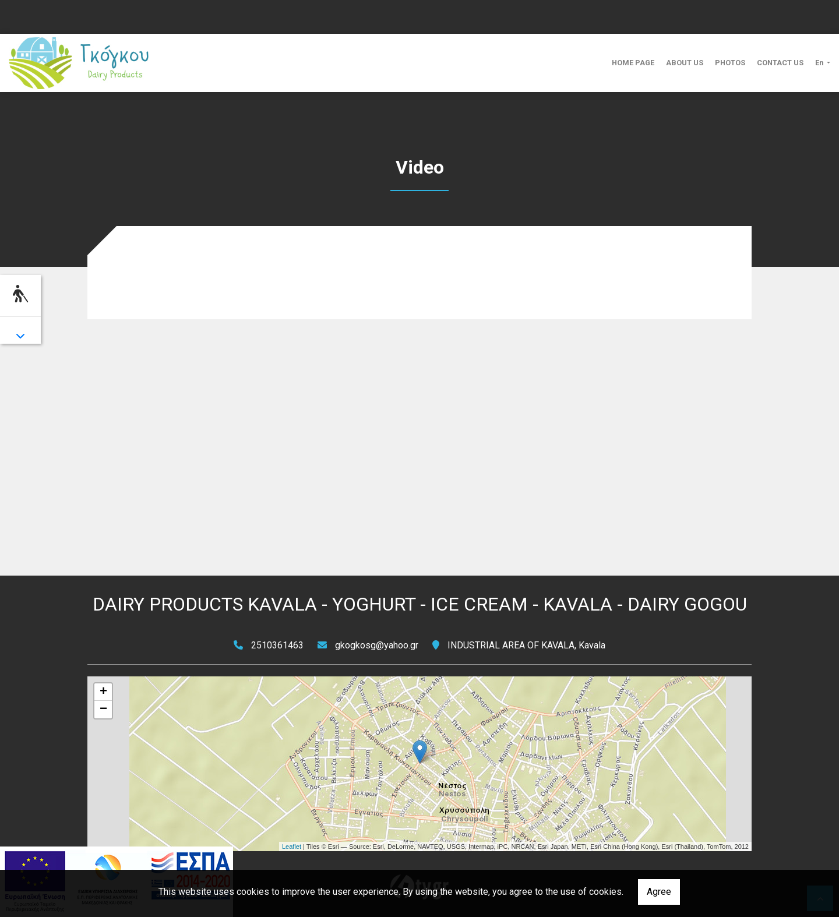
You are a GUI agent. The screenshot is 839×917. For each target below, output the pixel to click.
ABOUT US (684, 62)
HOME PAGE (633, 62)
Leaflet (291, 846)
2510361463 (277, 645)
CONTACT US (780, 62)
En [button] (820, 62)
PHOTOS (730, 62)
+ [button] (103, 692)
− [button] (103, 709)
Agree (659, 891)
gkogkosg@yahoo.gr (376, 645)
